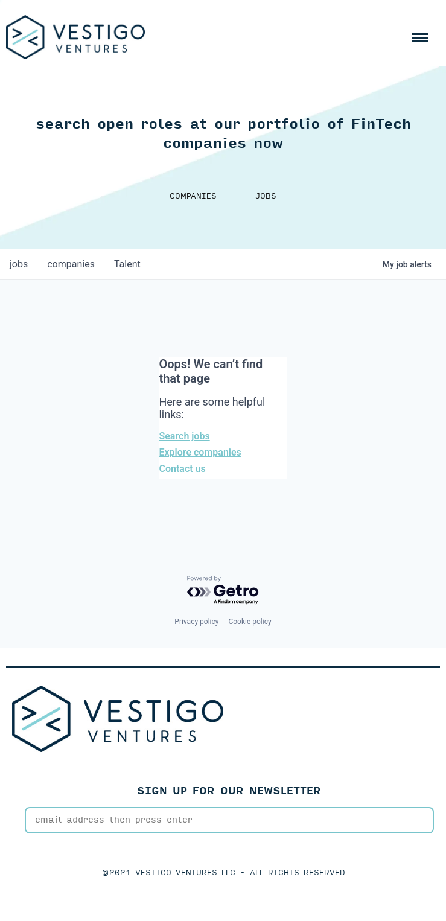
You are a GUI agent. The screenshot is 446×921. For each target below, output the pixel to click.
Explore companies (200, 452)
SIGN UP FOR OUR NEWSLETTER (229, 791)
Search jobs (184, 436)
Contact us (182, 468)
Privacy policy (196, 621)
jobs (19, 264)
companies (71, 264)
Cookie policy (249, 621)
